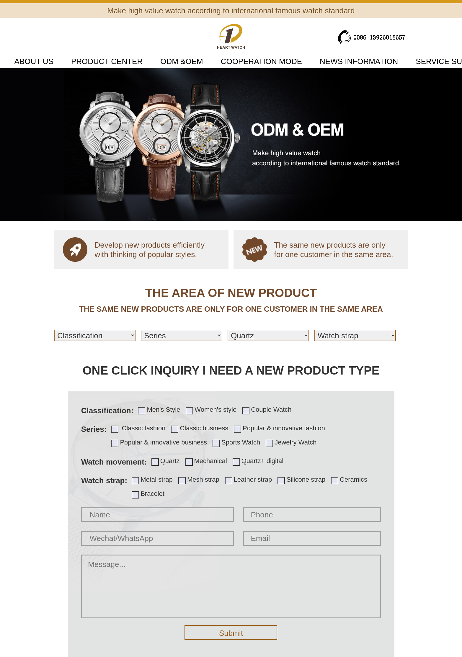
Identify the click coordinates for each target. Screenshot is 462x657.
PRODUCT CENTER (107, 61)
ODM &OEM (181, 61)
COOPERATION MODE (261, 61)
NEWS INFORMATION (359, 61)
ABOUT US (33, 61)
